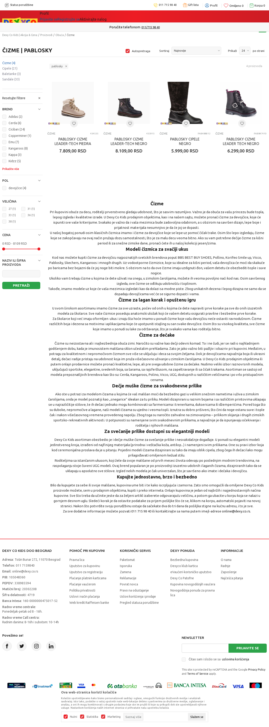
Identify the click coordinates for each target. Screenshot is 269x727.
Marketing (114, 716)
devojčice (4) (17, 188)
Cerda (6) (15, 123)
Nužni (73, 716)
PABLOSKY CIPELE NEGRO (185, 141)
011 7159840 (25, 565)
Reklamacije (128, 578)
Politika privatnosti (82, 590)
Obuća (59, 35)
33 (12, 215)
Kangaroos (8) (18, 148)
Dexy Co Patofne (182, 578)
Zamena (125, 572)
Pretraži (21, 285)
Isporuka (126, 566)
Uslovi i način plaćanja (84, 596)
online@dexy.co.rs (236, 511)
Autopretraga (141, 51)
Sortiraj (164, 50)
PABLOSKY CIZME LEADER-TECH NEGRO (129, 141)
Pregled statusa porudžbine (139, 602)
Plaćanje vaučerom (82, 584)
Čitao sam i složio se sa (219, 659)
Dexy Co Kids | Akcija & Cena (19, 35)
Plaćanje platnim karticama (87, 578)
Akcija (79, 16)
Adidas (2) (15, 116)
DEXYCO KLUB (102, 16)
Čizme (8, 63)
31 (31, 208)
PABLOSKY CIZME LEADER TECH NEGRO (241, 141)
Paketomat (127, 560)
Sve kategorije (55, 16)
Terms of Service (197, 673)
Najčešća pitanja (232, 578)
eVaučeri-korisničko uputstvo (191, 572)
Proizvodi (46, 35)
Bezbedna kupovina (184, 560)
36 (31, 215)
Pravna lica (76, 560)
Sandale (11, 79)
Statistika (92, 716)
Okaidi (129, 16)
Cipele (9, 68)
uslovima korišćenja (235, 659)
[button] (22, 109)
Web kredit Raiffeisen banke (89, 602)
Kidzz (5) (15, 161)
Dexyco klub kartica (184, 566)
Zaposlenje (229, 572)
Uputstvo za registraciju (86, 572)
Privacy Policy (256, 669)
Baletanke (11, 73)
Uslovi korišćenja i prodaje (138, 596)
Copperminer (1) (20, 136)
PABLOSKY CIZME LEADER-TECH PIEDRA (73, 141)
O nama (226, 560)
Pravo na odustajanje (134, 590)
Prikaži (232, 50)
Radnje (225, 566)
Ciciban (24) (17, 129)
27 (12, 208)
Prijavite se (247, 648)
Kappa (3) (15, 155)
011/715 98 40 (150, 27)
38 (12, 221)
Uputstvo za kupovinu (84, 566)
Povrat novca (129, 584)
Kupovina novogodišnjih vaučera (192, 584)
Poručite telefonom (124, 27)
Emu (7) (14, 142)
